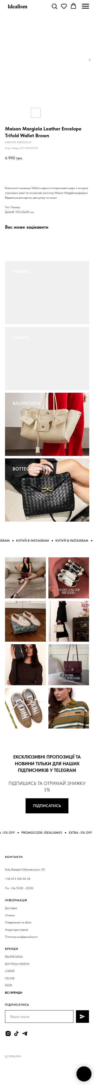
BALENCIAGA (26, 403)
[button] (54, 6)
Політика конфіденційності (21, 936)
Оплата (10, 915)
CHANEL (21, 337)
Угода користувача (16, 929)
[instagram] (8, 1033)
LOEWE (10, 971)
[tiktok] (16, 1033)
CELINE (10, 978)
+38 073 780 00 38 (17, 879)
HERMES (21, 271)
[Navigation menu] (85, 6)
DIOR (8, 985)
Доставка (11, 908)
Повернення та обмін (18, 922)
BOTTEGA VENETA (31, 469)
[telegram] (25, 1033)
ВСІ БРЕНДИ (13, 992)
